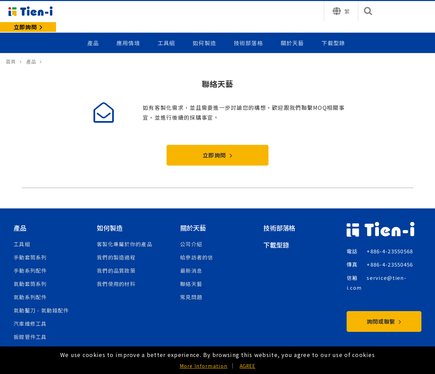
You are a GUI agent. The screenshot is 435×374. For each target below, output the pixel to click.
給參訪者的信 (196, 249)
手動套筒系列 (30, 249)
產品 (96, 32)
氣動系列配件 (30, 288)
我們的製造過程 (116, 249)
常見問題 (191, 288)
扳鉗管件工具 (30, 328)
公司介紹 (191, 235)
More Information (203, 365)
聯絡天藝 (191, 275)
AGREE (247, 365)
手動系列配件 (30, 262)
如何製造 (206, 32)
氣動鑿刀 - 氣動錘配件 (41, 302)
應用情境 (130, 32)
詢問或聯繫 (384, 313)
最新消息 (191, 262)
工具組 (168, 32)
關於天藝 (292, 32)
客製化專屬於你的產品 (124, 235)
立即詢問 (217, 146)
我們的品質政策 (116, 262)
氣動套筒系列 (30, 275)
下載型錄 (333, 32)
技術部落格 (249, 32)
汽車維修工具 (30, 315)
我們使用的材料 (116, 275)
